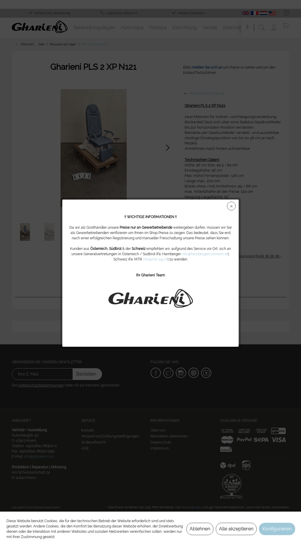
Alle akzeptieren (236, 529)
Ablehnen (200, 529)
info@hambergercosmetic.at (205, 254)
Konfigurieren (277, 529)
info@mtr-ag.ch (155, 259)
